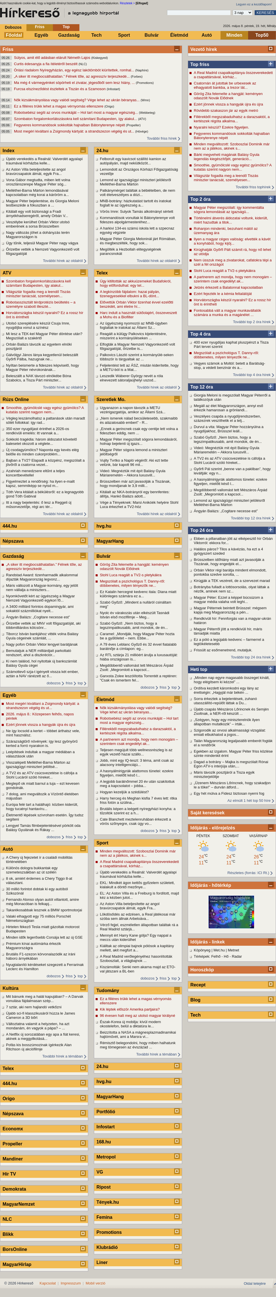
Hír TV (9, 1174)
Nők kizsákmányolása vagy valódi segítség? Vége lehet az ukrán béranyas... (77, 100)
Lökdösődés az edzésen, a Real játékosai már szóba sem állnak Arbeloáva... (138, 916)
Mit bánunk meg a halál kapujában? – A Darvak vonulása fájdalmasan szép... (44, 998)
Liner (102, 1262)
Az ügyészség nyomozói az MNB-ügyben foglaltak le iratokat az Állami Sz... (133, 325)
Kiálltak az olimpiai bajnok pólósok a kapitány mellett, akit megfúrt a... (137, 948)
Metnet (233, 950)
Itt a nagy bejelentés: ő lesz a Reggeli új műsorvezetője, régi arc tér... (38, 504)
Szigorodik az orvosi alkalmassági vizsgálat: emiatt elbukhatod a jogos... (230, 732)
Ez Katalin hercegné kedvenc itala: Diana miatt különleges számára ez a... (138, 594)
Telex (8, 1068)
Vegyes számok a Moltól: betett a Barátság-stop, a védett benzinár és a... (229, 365)
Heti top (198, 669)
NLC (7, 1219)
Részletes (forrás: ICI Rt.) (248, 873)
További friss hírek (162, 138)
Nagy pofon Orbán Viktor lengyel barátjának (42, 644)
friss (69, 683)
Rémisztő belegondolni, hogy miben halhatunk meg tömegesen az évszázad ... (138, 1045)
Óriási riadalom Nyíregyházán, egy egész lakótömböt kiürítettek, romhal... (74, 70)
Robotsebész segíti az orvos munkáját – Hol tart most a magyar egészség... (76, 112)
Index (9, 150)
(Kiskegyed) (99, 57)
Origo (9, 1098)
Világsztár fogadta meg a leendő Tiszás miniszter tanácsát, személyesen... (226, 178)
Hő (226, 956)
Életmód (179, 35)
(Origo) (109, 106)
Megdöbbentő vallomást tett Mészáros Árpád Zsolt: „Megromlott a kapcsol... (230, 492)
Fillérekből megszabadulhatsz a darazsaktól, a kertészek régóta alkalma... (232, 119)
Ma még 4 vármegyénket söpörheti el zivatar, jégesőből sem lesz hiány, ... (75, 82)
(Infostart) (113, 89)
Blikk (8, 1234)
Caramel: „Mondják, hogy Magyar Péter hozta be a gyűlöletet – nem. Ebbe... (137, 636)
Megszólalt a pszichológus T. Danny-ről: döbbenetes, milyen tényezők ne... (226, 355)
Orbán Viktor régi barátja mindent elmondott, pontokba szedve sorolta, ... (230, 572)
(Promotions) (145, 82)
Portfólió (105, 1111)
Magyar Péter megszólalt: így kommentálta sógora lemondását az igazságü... (229, 209)
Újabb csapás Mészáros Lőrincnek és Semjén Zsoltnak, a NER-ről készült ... (231, 711)
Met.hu (219, 950)
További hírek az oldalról (63, 261)
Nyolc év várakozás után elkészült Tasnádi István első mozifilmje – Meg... (134, 615)
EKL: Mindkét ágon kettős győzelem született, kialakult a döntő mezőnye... (137, 885)
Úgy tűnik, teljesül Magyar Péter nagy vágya (42, 243)
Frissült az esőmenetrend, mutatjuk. (223, 650)
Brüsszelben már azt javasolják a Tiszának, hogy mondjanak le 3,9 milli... (135, 483)
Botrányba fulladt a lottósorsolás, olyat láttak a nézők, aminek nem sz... (231, 589)
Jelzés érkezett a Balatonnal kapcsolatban (228, 287)
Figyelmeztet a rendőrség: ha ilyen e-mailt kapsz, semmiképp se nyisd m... (40, 483)
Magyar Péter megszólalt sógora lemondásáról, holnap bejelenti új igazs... (138, 441)
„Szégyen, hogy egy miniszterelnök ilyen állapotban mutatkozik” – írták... (227, 722)
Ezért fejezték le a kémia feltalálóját (223, 294)
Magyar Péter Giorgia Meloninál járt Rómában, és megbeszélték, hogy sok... (138, 241)
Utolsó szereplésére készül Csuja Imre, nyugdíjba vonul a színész (38, 325)
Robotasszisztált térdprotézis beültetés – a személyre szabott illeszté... (40, 304)
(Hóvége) (141, 131)
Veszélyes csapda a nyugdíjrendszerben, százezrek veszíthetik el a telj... (227, 418)
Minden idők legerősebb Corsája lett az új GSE (44, 937)
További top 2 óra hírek (252, 322)
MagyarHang (110, 541)
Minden (234, 35)
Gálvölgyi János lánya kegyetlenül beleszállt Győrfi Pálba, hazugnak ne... (42, 357)
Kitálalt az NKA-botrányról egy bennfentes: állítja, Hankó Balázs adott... (135, 494)
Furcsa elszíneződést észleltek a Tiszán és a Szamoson (60, 89)
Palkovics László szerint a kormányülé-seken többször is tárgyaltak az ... (137, 357)
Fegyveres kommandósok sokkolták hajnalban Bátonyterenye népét (70, 125)
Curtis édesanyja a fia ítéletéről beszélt (46, 64)
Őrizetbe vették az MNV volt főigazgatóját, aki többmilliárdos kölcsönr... (43, 625)
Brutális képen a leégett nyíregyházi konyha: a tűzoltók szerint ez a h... (138, 811)
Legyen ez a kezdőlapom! (254, 4)
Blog (195, 999)
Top (66, 26)
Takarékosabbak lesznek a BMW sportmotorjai (44, 910)
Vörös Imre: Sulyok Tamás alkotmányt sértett (136, 211)
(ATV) (142, 119)
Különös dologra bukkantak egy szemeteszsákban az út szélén (31, 870)
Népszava (13, 541)
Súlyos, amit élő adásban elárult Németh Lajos (52, 57)
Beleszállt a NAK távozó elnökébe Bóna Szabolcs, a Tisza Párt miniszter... (38, 378)
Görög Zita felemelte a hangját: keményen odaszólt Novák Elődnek (228, 96)
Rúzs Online (16, 399)
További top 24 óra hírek (251, 657)
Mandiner (13, 1158)
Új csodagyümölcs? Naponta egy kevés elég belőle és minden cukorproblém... (42, 452)
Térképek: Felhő (207, 956)
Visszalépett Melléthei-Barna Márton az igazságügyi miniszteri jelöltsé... (38, 764)
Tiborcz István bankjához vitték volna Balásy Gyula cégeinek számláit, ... (42, 636)
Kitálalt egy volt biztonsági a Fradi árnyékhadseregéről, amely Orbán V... (37, 213)
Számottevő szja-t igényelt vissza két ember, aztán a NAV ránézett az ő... (42, 674)
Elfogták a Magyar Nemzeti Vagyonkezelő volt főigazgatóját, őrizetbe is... (137, 346)
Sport (124, 35)
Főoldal (14, 35)
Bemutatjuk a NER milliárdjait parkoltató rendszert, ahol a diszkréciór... (38, 652)
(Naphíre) (141, 70)
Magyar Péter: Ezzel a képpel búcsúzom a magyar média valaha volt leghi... (228, 599)
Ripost (103, 1187)
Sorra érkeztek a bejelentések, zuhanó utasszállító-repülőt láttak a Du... (225, 701)
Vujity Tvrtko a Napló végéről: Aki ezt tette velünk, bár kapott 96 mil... (134, 462)
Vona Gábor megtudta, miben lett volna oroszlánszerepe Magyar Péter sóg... (38, 182)
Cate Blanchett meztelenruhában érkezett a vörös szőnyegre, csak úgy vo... (135, 821)
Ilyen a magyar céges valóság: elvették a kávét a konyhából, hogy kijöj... (232, 241)
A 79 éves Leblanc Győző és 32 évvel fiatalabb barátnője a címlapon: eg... (138, 646)
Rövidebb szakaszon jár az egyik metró (226, 110)
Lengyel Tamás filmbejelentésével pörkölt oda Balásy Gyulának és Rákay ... (43, 827)
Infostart (105, 1126)
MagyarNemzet (19, 1204)
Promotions (109, 1232)
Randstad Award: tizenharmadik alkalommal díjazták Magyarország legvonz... (42, 577)
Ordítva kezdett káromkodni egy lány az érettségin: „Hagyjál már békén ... (226, 690)
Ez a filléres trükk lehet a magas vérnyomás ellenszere (59, 106)
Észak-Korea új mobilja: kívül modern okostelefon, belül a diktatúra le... (130, 1024)
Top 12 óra (201, 387)
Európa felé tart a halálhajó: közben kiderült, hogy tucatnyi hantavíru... (42, 806)
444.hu (10, 526)
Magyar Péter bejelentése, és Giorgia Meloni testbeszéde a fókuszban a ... (42, 203)
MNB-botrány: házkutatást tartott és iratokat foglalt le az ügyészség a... (135, 203)
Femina (104, 1217)
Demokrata (14, 1189)
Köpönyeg (202, 950)
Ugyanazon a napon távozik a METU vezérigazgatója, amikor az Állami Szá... (132, 410)
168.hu (103, 1141)
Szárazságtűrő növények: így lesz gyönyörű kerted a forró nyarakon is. (41, 743)
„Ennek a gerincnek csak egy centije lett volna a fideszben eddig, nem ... (139, 431)
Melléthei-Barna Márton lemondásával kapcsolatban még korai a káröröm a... (37, 192)
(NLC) (83, 64)
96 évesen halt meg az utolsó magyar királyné (137, 1015)
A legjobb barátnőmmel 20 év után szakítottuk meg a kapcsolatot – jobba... (137, 783)
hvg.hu (103, 526)
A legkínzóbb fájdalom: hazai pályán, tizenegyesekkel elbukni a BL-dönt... (130, 294)
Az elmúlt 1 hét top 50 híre (249, 800)
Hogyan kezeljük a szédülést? (124, 792)
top (80, 683)
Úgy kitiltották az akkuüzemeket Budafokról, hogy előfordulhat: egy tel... (135, 283)
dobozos (54, 683)
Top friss (199, 64)
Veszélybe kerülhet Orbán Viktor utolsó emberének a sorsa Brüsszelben (38, 224)
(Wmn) (145, 100)
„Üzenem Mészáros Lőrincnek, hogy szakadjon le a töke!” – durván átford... (232, 785)
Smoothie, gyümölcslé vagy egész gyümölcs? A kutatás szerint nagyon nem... (232, 167)
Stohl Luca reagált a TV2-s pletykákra (225, 271)
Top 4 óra (200, 334)
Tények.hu (107, 1202)
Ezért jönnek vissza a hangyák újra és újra (228, 104)
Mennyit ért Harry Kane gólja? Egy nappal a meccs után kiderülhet (135, 937)
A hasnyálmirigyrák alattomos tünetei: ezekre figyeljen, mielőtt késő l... (230, 481)
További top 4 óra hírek (252, 375)
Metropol (106, 1157)
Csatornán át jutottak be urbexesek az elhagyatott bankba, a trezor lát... (225, 85)
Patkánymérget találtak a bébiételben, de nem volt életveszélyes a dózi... (137, 192)
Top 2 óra (200, 199)
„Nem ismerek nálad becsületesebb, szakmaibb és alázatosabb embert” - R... (139, 420)
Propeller (12, 1143)
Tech (96, 35)
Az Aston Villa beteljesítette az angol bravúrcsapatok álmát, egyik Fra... (35, 171)
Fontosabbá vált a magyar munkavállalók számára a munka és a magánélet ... (227, 312)
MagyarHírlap (17, 1264)
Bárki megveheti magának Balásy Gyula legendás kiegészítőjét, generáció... (226, 156)
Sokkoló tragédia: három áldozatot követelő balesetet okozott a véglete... (41, 441)
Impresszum (71, 1283)
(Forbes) (137, 76)
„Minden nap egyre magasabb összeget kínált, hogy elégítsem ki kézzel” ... (232, 680)
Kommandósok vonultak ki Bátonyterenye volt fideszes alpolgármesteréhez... (137, 220)
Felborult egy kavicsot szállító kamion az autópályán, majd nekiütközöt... (133, 161)
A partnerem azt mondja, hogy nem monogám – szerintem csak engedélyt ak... (233, 279)
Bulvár (152, 35)
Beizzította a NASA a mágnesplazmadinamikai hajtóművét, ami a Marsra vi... (138, 1034)
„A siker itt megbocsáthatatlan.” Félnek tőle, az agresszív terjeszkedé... (72, 76)
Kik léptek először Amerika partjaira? (130, 1009)
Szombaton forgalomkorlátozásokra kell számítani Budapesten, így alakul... (76, 119)
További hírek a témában (62, 1056)
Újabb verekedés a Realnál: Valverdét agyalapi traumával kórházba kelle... (44, 161)
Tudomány (107, 990)
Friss (39, 26)
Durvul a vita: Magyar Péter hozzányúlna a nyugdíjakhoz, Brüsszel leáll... (228, 429)
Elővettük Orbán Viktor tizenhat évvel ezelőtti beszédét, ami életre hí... (136, 304)
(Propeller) (133, 125)
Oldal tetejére (255, 1283)
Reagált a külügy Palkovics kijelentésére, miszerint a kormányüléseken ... (133, 336)
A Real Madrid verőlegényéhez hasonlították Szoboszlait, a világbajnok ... (136, 958)
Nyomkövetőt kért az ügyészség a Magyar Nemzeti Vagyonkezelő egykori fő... (40, 598)
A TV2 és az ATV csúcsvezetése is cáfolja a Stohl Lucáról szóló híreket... (229, 460)
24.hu (102, 150)
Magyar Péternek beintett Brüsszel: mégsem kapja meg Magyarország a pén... (230, 610)
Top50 (262, 35)
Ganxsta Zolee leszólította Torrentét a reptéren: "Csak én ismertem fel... (138, 678)
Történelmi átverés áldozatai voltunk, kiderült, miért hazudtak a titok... (231, 220)
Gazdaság (69, 35)
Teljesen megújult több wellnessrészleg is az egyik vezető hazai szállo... (136, 752)
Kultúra (10, 988)
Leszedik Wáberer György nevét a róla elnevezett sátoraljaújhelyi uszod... (131, 378)
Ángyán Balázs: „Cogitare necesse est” (226, 511)
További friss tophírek (253, 187)
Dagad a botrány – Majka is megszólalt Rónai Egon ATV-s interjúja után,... (231, 764)
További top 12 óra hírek (251, 518)
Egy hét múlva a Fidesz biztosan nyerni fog (229, 793)
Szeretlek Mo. (110, 399)
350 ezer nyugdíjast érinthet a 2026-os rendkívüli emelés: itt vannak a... (37, 431)
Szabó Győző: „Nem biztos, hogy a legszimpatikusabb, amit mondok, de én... (228, 439)
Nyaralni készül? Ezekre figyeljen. (221, 127)
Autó (206, 35)
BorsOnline (15, 1249)
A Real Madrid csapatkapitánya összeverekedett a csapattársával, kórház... (233, 75)
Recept (197, 984)
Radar (237, 956)
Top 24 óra (201, 530)
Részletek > (127, 3)
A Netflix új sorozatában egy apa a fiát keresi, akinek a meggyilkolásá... (43, 1036)
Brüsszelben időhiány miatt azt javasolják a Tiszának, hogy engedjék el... (229, 561)
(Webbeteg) (147, 112)
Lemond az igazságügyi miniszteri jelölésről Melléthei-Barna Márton (229, 502)
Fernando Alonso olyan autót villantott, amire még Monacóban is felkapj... (42, 901)
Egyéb (41, 35)
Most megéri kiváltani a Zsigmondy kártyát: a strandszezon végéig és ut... (74, 131)
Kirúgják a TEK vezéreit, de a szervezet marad (232, 581)
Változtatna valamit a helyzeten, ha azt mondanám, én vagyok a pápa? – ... (37, 1026)
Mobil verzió (95, 1283)
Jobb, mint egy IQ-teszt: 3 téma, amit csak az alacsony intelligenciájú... (137, 762)
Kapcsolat (48, 1283)
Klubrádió (107, 1247)
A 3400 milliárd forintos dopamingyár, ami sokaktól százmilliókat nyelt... (40, 608)
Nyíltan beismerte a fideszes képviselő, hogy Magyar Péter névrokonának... (42, 367)
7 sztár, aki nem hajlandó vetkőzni (33, 1007)
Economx (13, 1128)
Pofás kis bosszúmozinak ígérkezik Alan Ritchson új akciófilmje (39, 1047)
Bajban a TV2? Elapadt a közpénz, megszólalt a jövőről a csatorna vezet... (45, 462)
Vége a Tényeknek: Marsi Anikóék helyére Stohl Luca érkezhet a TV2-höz (139, 504)
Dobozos (13, 27)
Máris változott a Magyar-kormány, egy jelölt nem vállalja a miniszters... (42, 587)
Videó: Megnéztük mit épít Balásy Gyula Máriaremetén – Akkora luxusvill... (226, 450)
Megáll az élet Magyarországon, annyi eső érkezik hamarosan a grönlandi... (228, 408)
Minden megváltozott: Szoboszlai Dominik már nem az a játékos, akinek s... (232, 146)
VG (99, 1172)
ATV (7, 272)
